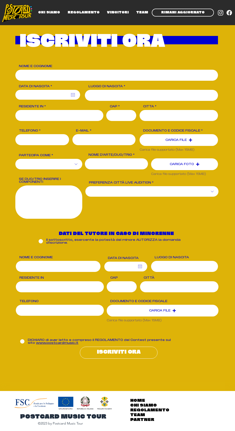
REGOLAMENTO (149, 410)
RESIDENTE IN (31, 106)
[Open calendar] (73, 95)
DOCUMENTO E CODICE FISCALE (171, 130)
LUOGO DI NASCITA (105, 86)
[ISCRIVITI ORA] (119, 353)
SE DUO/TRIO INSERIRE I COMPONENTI (40, 180)
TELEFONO (28, 130)
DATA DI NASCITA (36, 86)
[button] (179, 140)
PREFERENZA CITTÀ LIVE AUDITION (120, 182)
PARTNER (142, 420)
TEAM (137, 415)
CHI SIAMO (143, 405)
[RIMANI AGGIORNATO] (183, 13)
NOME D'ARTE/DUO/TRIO (110, 154)
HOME (137, 400)
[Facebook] (229, 12)
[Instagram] (220, 12)
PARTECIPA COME (35, 155)
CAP (113, 106)
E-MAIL (82, 130)
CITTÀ (148, 106)
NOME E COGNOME (35, 66)
